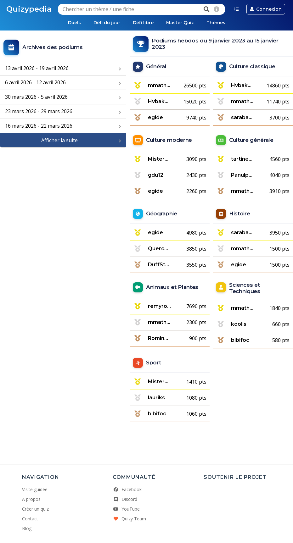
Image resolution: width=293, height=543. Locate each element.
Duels (74, 22)
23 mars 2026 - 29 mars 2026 (38, 111)
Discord (125, 499)
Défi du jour (106, 22)
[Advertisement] (63, 190)
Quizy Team (129, 519)
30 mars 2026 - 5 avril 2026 (36, 96)
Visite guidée (35, 489)
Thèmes (215, 22)
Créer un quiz (35, 509)
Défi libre (143, 22)
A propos (31, 499)
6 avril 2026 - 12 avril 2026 (35, 82)
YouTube (126, 509)
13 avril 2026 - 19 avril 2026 (37, 68)
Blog (26, 528)
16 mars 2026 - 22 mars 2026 (38, 125)
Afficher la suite (59, 140)
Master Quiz (180, 22)
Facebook (127, 489)
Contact (30, 519)
